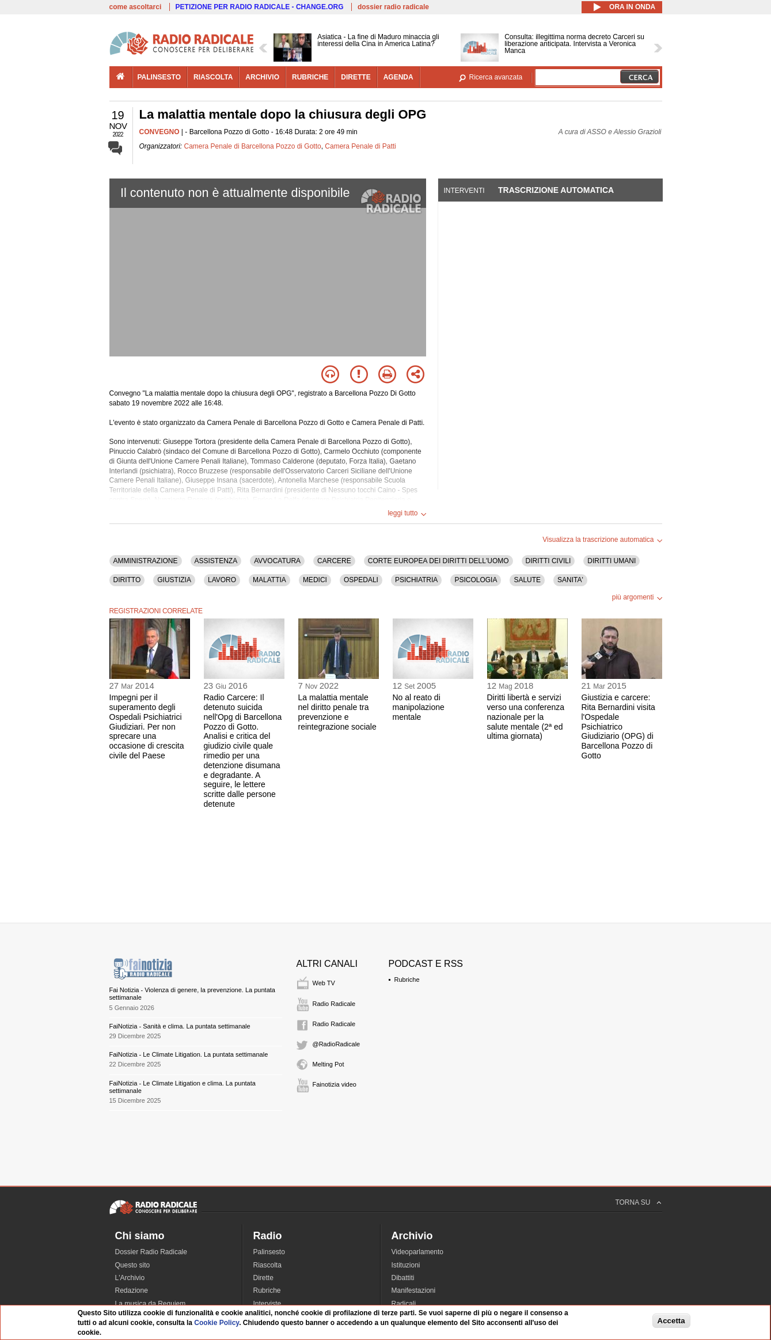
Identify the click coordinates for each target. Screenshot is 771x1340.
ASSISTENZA (216, 561)
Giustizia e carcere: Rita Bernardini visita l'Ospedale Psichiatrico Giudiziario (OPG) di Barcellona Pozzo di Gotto (618, 726)
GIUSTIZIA (174, 580)
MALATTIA (269, 580)
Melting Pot (328, 1064)
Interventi (464, 191)
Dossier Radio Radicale (151, 1252)
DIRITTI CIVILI (548, 561)
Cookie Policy (216, 1323)
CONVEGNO (159, 132)
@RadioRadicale (336, 1044)
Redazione (131, 1290)
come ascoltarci (135, 7)
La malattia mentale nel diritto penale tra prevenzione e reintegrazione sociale (337, 712)
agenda (398, 77)
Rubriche (407, 979)
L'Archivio (130, 1278)
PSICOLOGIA (475, 580)
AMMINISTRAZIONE (145, 561)
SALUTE (527, 580)
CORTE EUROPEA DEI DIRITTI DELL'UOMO (438, 561)
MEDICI (315, 580)
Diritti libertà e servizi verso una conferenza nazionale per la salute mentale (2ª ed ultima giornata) (526, 717)
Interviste (267, 1304)
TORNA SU (632, 1202)
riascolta (213, 77)
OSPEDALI (361, 580)
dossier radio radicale (393, 7)
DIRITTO (127, 580)
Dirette (263, 1278)
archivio (262, 77)
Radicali (404, 1304)
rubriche (310, 77)
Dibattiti (403, 1278)
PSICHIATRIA (416, 580)
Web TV (324, 983)
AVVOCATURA (277, 561)
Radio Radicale (334, 1003)
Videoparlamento (418, 1252)
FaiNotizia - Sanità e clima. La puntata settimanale (179, 1026)
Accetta (671, 1320)
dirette (355, 77)
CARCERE (334, 561)
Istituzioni (406, 1265)
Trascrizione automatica (556, 190)
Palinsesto (269, 1252)
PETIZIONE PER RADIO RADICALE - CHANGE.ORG (260, 7)
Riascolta (267, 1265)
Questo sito (132, 1265)
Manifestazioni (414, 1290)
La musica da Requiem (150, 1304)
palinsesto (159, 77)
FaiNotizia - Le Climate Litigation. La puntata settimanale (188, 1054)
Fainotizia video (334, 1084)
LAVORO (222, 580)
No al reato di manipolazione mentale (419, 707)
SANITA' (570, 580)
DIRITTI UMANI (611, 561)
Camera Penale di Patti (360, 146)
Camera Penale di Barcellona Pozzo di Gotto (252, 146)
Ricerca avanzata (496, 77)
